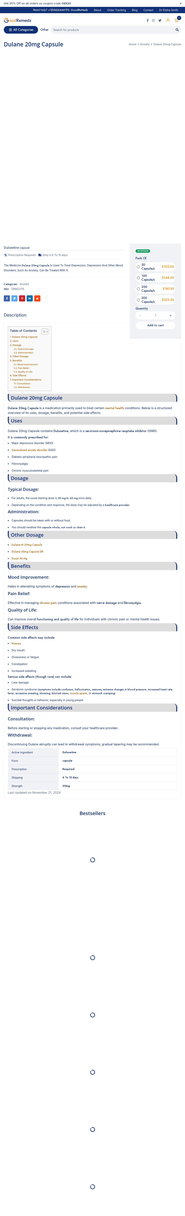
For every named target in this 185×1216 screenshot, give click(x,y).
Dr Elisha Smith (168, 10)
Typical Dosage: (26, 349)
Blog (135, 10)
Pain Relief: (24, 368)
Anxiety (145, 44)
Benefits (17, 361)
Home (132, 44)
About (97, 10)
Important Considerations (26, 380)
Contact (148, 10)
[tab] (15, 315)
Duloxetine (11, 248)
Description (15, 315)
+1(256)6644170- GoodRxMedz (68, 10)
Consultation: (24, 384)
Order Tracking (116, 10)
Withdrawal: (24, 387)
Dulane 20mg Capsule (24, 337)
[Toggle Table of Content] (43, 332)
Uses (15, 341)
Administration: (26, 353)
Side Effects (19, 376)
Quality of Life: (25, 372)
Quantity (142, 309)
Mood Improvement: (27, 365)
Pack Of (141, 259)
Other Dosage (20, 357)
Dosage (17, 345)
